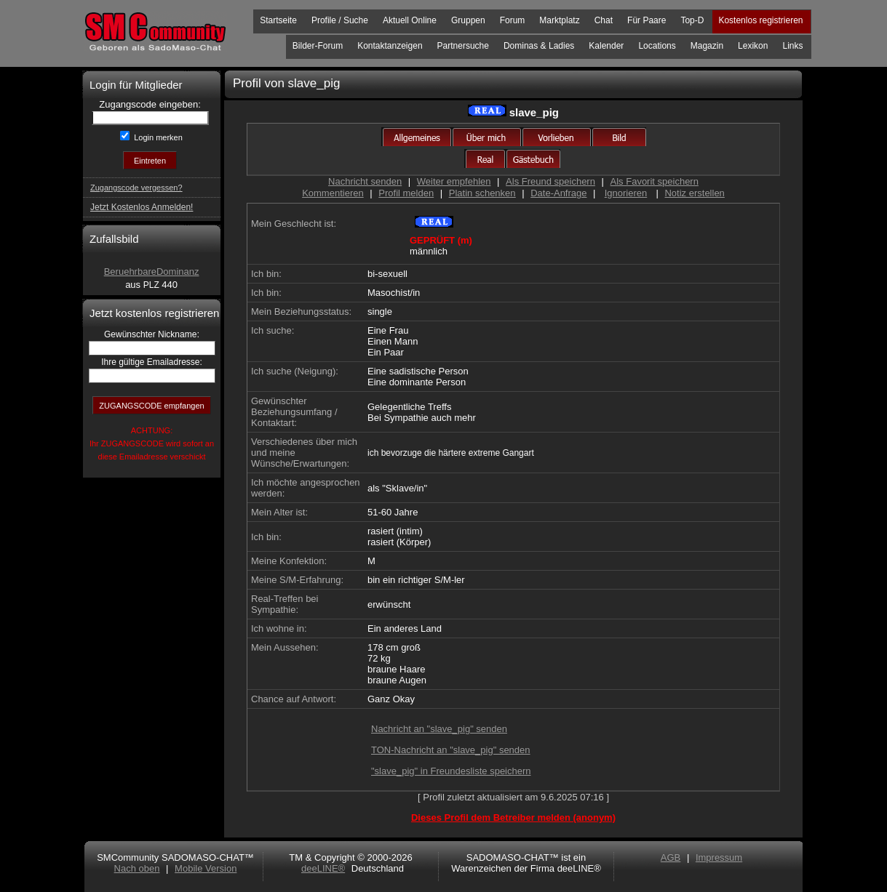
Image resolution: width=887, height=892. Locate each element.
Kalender (606, 46)
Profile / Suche (339, 20)
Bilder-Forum (318, 46)
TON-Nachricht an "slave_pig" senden (450, 749)
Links (792, 46)
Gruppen (468, 20)
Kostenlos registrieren (760, 20)
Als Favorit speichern (654, 181)
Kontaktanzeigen (389, 46)
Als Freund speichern (550, 181)
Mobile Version (205, 868)
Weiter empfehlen (454, 181)
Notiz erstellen (694, 193)
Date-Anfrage (558, 193)
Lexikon (753, 46)
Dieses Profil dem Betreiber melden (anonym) (513, 817)
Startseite (278, 20)
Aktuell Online (410, 20)
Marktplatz (559, 20)
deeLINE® (323, 868)
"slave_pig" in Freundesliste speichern (451, 771)
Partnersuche (463, 46)
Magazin (707, 46)
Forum (512, 20)
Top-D (692, 20)
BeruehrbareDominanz (151, 271)
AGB (670, 857)
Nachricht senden (365, 181)
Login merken (157, 137)
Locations (656, 46)
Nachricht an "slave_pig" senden (439, 728)
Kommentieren (333, 193)
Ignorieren (626, 193)
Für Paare (646, 20)
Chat (603, 20)
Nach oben (137, 868)
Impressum (719, 857)
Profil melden (406, 193)
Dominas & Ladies (539, 46)
